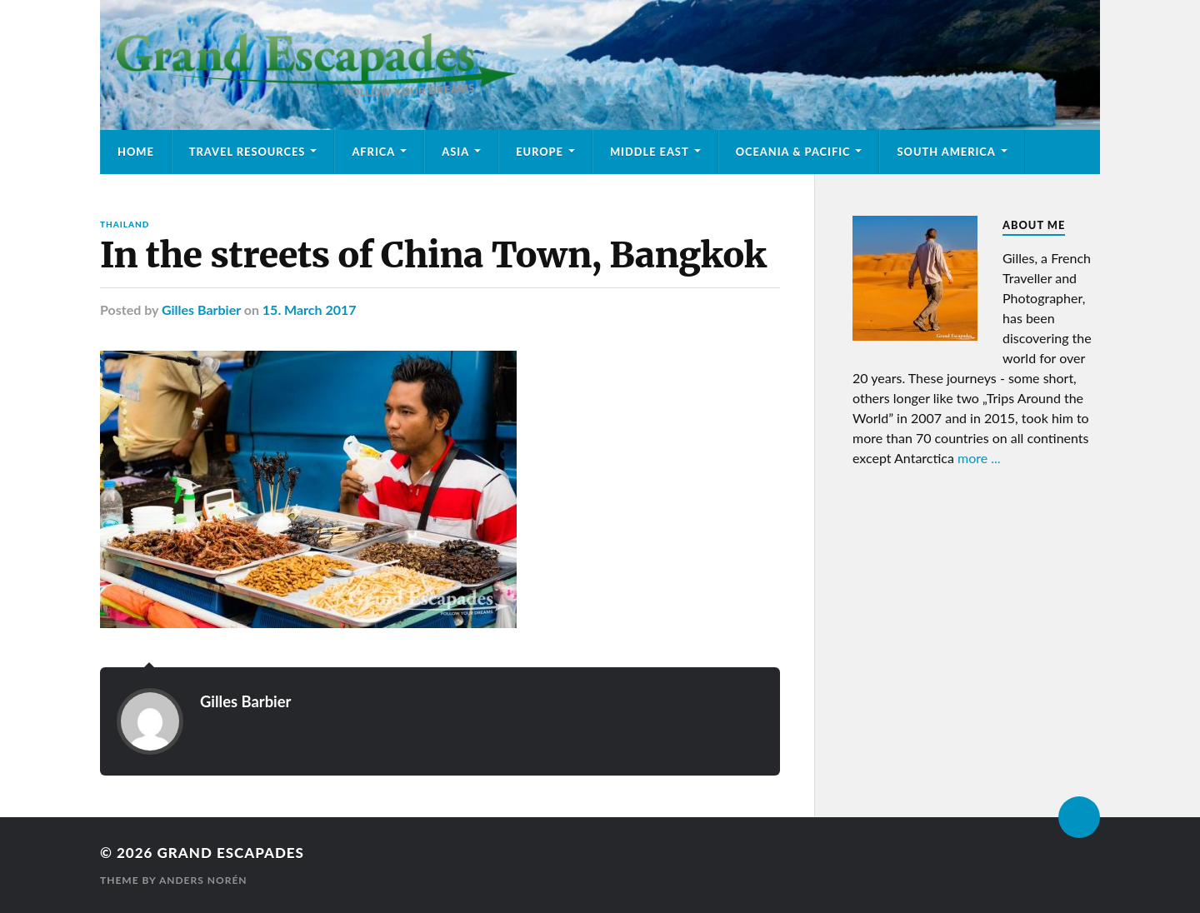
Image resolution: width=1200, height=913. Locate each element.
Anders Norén (203, 880)
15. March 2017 (309, 309)
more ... (979, 458)
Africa (373, 151)
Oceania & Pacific (793, 151)
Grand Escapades (230, 852)
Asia (455, 151)
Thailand (124, 224)
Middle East (649, 151)
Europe (539, 151)
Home (136, 151)
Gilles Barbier (201, 309)
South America (946, 151)
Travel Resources (247, 151)
